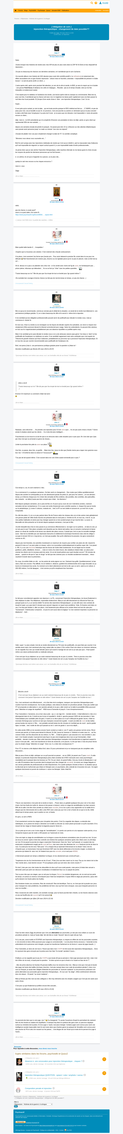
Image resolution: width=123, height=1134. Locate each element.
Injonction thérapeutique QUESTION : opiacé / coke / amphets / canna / (54, 1075)
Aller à (33, 1104)
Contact (61, 1130)
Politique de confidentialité (47, 1130)
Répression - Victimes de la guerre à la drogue (35, 18)
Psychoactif (17, 1096)
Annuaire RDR (56, 10)
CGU (56, 1130)
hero (50, 844)
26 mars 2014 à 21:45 (57, 685)
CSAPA (59, 949)
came (77, 266)
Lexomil (35, 895)
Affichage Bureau (20, 1130)
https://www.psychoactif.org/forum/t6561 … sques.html (33, 215)
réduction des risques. (21, 1117)
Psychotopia (41, 10)
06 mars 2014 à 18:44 (57, 426)
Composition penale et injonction (38, 1088)
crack (83, 721)
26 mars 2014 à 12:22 (57, 484)
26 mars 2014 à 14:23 (57, 641)
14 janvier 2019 (49, 1091)
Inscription (106, 10)
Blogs (26, 10)
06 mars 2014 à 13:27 (57, 376)
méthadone (77, 76)
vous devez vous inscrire (48, 1048)
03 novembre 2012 (50, 1064)
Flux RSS (68, 1130)
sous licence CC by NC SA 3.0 (65, 1125)
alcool (60, 874)
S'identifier (98, 10)
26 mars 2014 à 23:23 (57, 929)
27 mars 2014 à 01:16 (57, 1016)
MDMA (75, 851)
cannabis (69, 762)
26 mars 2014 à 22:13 (57, 799)
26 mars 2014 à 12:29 (57, 595)
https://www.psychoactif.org (46, 1125)
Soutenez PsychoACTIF (27, 1122)
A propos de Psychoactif (32, 1130)
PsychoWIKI (32, 10)
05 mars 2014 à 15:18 (57, 202)
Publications (65, 10)
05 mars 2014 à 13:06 (57, 56)
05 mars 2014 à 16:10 (57, 244)
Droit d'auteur (19, 1125)
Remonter (17, 1047)
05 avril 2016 (52, 1078)
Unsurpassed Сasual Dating (24, 283)
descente (32, 547)
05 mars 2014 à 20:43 (57, 307)
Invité (103, 3)
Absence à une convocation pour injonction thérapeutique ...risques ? (53, 1061)
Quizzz (48, 10)
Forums (20, 10)
